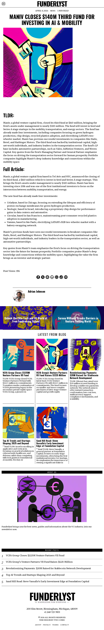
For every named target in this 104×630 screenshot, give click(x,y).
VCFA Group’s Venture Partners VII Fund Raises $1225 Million (51, 374)
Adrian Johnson (36, 291)
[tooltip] (38, 277)
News (53, 11)
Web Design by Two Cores (52, 620)
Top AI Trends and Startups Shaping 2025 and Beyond (16, 442)
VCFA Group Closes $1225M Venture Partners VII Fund (16, 374)
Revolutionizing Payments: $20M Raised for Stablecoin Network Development (84, 375)
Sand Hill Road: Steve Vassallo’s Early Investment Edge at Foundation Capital (50, 443)
